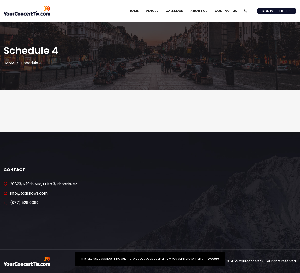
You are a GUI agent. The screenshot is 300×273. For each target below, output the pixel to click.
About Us (199, 10)
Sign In (267, 11)
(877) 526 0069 (24, 202)
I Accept (212, 259)
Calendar (174, 10)
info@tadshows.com (29, 193)
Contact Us (226, 10)
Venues (152, 10)
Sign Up (285, 11)
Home (134, 10)
